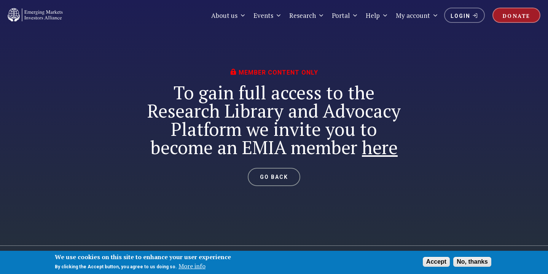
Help (377, 15)
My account (417, 15)
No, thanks (472, 261)
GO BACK (274, 177)
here (380, 147)
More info (192, 266)
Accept (436, 261)
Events (267, 15)
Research (306, 15)
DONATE (516, 15)
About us (228, 15)
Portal (345, 15)
